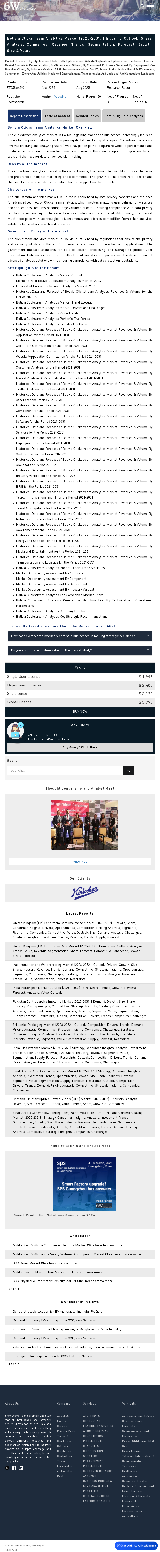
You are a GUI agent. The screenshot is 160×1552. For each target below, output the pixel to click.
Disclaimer (64, 1451)
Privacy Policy (67, 1431)
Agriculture (130, 1516)
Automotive (130, 1476)
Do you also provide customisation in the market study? (80, 650)
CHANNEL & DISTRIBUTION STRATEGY (93, 1451)
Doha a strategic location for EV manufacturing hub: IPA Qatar (58, 1311)
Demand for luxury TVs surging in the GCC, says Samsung (55, 1320)
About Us (63, 1416)
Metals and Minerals (136, 1496)
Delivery (62, 1446)
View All (80, 862)
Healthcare (129, 1471)
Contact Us (64, 1456)
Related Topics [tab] (87, 116)
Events (61, 1421)
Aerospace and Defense (138, 1416)
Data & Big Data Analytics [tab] (124, 116)
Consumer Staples (135, 1481)
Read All (16, 1289)
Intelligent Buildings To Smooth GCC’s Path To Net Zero (53, 1356)
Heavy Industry (132, 1451)
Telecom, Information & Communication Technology (138, 1461)
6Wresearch (22, 1546)
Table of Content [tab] (57, 116)
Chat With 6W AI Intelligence (136, 1544)
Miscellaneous (132, 1511)
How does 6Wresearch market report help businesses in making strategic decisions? (80, 636)
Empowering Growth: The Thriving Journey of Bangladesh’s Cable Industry (67, 1329)
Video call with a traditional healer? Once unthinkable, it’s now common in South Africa (76, 1347)
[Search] (142, 6)
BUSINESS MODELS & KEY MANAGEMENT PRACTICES (97, 1486)
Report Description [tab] (24, 116)
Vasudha (60, 97)
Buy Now (80, 712)
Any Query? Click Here (80, 747)
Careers (62, 1426)
